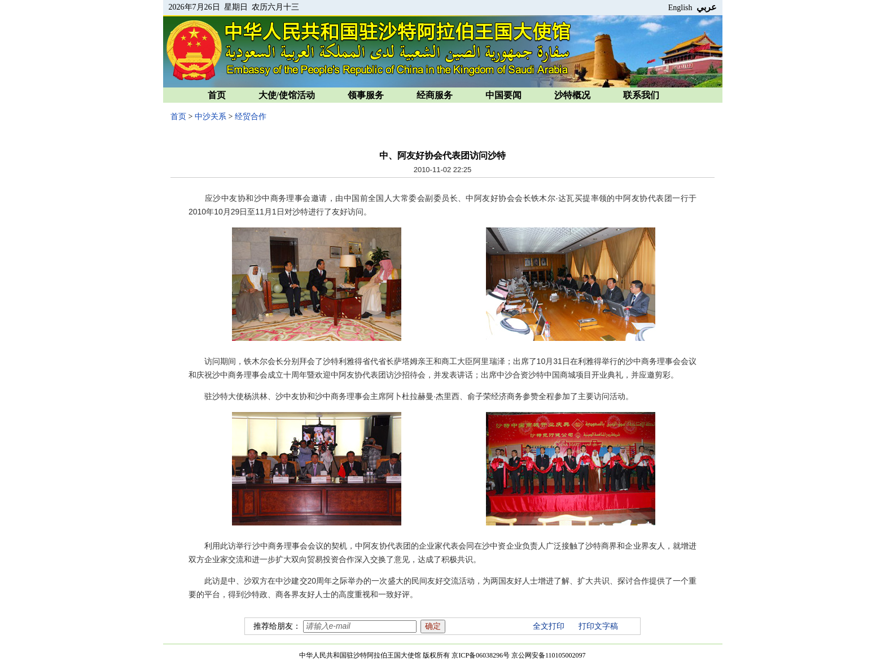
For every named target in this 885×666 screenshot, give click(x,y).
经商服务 (435, 95)
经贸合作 (250, 116)
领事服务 (366, 95)
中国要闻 (503, 95)
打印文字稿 (598, 626)
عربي (706, 7)
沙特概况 (572, 95)
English (680, 7)
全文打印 (548, 626)
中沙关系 (210, 116)
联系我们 (641, 95)
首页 (217, 95)
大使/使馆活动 (287, 95)
